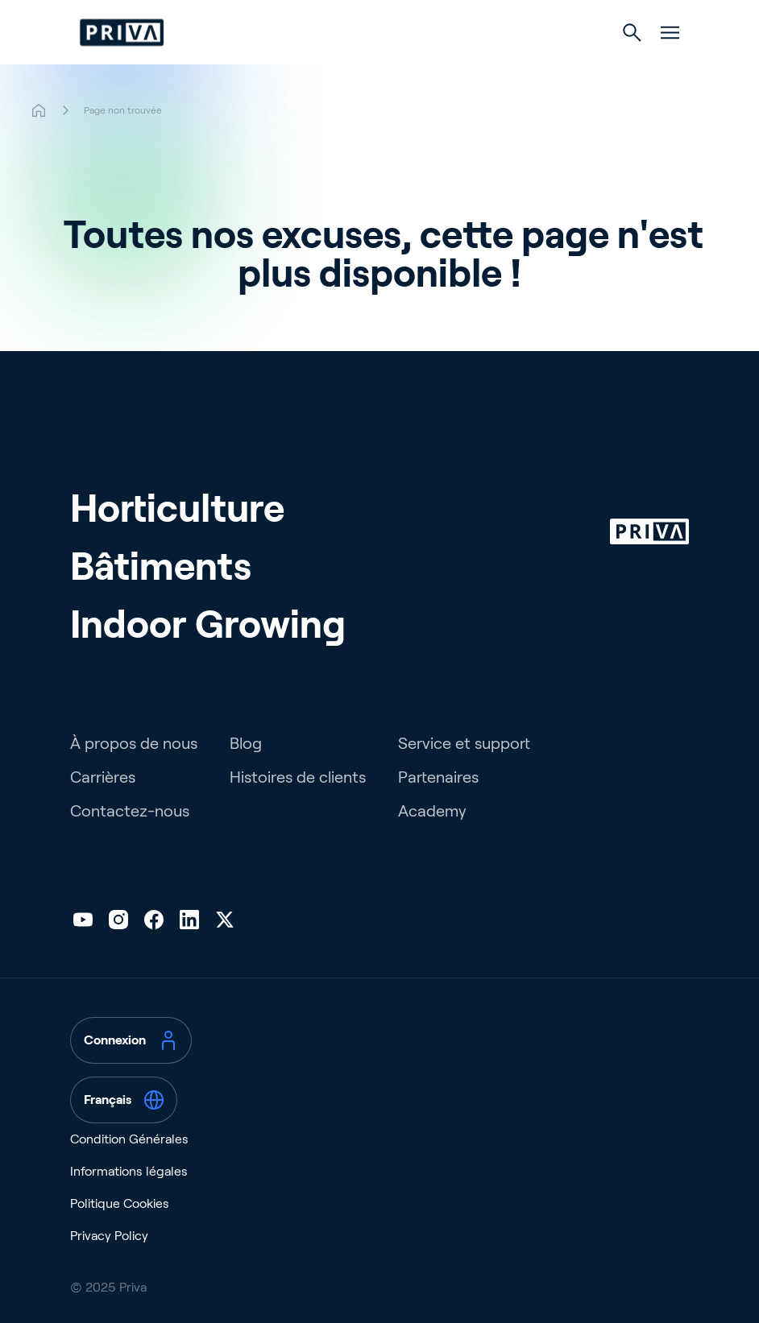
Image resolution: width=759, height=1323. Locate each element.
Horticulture (177, 508)
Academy (432, 811)
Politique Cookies (119, 1203)
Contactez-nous (129, 811)
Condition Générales (129, 1139)
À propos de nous (133, 743)
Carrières (102, 777)
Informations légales (129, 1171)
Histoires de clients (298, 777)
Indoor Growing (208, 624)
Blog (246, 743)
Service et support (464, 743)
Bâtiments (160, 566)
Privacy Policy (109, 1235)
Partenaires (438, 777)
